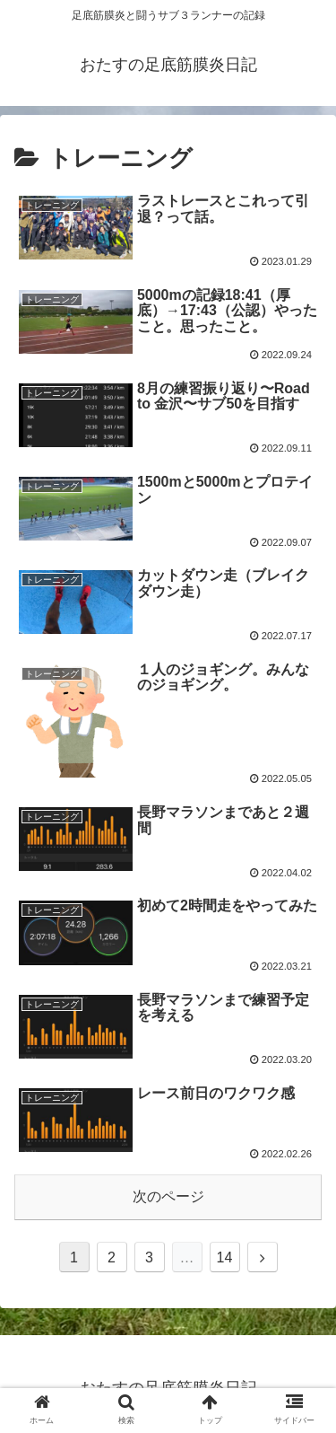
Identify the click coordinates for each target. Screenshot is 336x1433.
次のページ (168, 1196)
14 (225, 1257)
